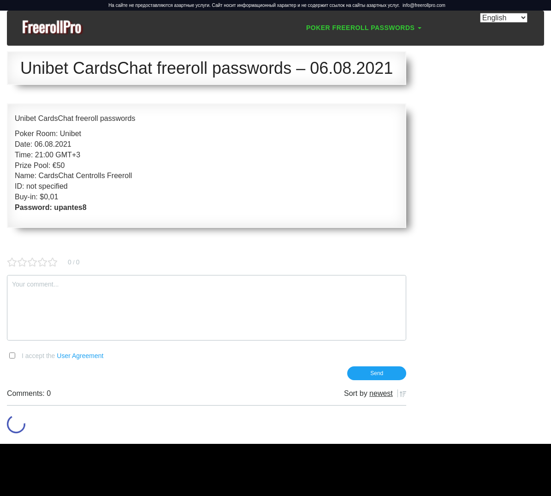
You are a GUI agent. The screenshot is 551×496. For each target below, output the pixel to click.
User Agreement (80, 355)
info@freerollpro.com (424, 5)
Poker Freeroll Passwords (363, 27)
